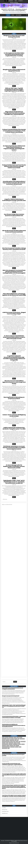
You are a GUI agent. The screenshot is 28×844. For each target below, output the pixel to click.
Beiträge (12, 15)
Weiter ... (14, 50)
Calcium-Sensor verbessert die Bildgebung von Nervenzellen (14, 415)
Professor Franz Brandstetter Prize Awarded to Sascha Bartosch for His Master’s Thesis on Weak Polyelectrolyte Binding (14, 131)
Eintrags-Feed (4, 809)
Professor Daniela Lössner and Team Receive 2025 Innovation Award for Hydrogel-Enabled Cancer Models (14, 166)
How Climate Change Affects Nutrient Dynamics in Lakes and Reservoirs (14, 214)
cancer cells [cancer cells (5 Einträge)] (4, 738)
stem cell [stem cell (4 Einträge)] (17, 745)
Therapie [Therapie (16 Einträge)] (16, 747)
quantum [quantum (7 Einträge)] (11, 745)
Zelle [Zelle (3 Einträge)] (8, 748)
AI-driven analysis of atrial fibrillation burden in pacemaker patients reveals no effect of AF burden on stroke (14, 337)
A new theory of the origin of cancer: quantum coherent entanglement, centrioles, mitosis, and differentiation (14, 796)
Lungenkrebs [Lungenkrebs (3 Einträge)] (11, 742)
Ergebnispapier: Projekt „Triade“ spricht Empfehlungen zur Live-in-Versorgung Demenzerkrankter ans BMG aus (14, 482)
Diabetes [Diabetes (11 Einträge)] (16, 738)
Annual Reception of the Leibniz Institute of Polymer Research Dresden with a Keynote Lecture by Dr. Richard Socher (14, 183)
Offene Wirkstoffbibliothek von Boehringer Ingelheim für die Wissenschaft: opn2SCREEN (14, 294)
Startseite (8, 15)
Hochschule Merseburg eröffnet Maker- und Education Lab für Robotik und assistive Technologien (14, 717)
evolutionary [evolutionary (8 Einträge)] (12, 740)
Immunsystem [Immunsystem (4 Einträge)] (23, 741)
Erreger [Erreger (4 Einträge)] (3, 740)
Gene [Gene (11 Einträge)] (14, 741)
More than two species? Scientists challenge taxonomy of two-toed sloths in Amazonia (14, 248)
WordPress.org (4, 813)
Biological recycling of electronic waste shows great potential (14, 36)
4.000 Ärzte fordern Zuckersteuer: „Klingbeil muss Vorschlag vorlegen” (14, 313)
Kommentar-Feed (5, 811)
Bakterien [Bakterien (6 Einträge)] (6, 737)
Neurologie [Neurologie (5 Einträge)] (10, 744)
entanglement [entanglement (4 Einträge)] (22, 738)
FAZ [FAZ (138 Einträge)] (17, 740)
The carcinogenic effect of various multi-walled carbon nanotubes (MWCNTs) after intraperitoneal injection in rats (14, 775)
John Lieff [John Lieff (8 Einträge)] (3, 742)
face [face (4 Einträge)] (15, 740)
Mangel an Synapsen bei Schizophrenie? (10, 696)
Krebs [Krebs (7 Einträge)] (7, 742)
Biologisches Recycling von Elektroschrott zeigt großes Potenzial (14, 70)
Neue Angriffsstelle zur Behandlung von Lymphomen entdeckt (14, 397)
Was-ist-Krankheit (18, 15)
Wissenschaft (11, 0)
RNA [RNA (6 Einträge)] (14, 745)
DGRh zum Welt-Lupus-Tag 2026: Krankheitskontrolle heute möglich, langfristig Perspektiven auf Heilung (14, 89)
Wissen (16, 0)
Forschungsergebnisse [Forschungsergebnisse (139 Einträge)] (5, 741)
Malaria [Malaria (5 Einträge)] (15, 742)
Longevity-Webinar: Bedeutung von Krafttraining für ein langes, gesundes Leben (14, 199)
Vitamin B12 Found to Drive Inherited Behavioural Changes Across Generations (12, 688)
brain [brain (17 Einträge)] (18, 737)
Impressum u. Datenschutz (14, 2)
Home (6, 0)
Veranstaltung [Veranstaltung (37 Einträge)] (4, 748)
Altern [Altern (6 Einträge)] (3, 737)
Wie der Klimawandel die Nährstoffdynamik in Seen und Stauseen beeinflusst (14, 231)
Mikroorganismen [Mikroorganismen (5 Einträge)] (5, 744)
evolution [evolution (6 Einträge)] (7, 740)
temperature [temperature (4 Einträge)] (12, 747)
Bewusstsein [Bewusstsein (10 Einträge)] (11, 737)
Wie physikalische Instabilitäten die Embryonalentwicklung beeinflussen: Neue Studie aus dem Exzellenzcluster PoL (13, 725)
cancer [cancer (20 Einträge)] (21, 737)
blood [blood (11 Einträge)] (15, 737)
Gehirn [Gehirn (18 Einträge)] (11, 741)
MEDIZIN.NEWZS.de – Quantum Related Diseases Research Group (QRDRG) (14, 9)
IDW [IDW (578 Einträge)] (19, 741)
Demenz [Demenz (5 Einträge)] (12, 738)
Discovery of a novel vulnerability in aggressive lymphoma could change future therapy (14, 382)
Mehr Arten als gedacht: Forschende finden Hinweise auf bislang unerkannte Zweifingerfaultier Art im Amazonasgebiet (14, 271)
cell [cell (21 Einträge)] (8, 738)
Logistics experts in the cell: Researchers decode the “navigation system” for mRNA (14, 428)
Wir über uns (20, 0)
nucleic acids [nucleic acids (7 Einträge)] (15, 744)
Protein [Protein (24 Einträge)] (8, 745)
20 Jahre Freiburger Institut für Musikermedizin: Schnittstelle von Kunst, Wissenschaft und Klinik (14, 466)
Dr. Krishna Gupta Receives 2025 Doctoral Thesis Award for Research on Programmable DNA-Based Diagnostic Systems (14, 148)
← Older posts (4, 499)
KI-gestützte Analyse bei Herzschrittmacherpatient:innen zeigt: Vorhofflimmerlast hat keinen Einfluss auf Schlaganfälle (14, 358)
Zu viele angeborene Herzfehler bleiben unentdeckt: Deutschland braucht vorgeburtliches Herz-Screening (14, 54)
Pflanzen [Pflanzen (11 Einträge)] (23, 744)
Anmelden (4, 807)
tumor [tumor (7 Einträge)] (20, 747)
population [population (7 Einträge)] (4, 745)
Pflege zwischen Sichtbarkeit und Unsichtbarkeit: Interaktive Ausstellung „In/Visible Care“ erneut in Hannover (14, 113)
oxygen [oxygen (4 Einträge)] (19, 744)
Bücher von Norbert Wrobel (7, 504)
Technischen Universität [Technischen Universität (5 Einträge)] (6, 747)
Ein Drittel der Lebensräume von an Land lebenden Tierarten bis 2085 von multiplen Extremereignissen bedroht (14, 447)
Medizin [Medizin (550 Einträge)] (18, 742)
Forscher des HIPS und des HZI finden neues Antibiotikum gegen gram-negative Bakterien (12, 764)
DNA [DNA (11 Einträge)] (18, 738)
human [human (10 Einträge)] (17, 741)
